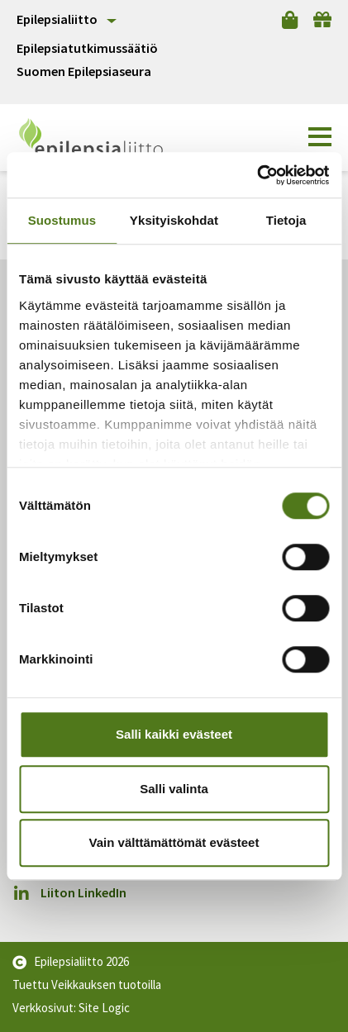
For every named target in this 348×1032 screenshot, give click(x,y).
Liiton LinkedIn (69, 893)
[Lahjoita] (322, 20)
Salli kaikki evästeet (174, 734)
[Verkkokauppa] (290, 20)
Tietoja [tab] (286, 220)
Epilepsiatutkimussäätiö (87, 48)
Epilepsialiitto (57, 19)
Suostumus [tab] (62, 220)
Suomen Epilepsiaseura (84, 71)
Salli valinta (174, 789)
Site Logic (104, 1007)
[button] (319, 137)
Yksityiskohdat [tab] (174, 220)
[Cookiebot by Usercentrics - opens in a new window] (256, 175)
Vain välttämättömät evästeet (174, 842)
